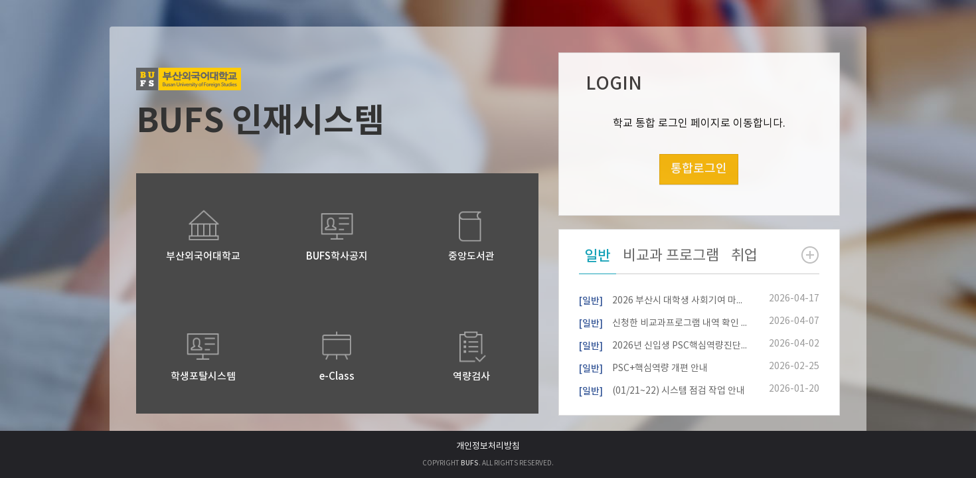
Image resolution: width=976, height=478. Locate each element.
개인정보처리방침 (488, 446)
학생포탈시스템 (203, 376)
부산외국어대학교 (203, 256)
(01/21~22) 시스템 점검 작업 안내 (662, 390)
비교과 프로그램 (671, 256)
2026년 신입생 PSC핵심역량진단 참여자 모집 (663, 345)
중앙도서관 (471, 256)
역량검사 (471, 376)
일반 (597, 256)
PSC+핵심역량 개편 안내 (643, 367)
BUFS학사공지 (337, 256)
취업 (744, 256)
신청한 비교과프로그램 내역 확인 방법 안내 (663, 322)
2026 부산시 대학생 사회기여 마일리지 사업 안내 (663, 299)
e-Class (337, 376)
